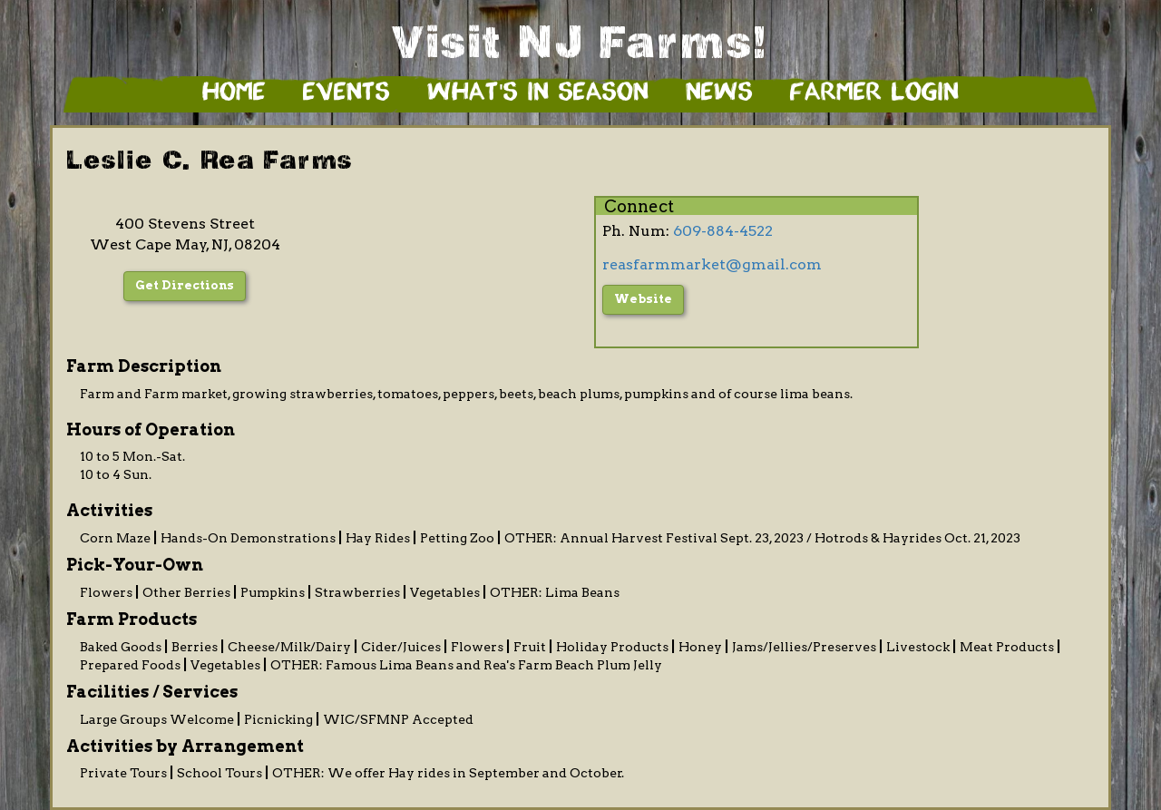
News (719, 93)
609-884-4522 (723, 230)
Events (346, 93)
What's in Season (538, 93)
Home (234, 93)
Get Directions (184, 285)
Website (643, 299)
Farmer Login (874, 93)
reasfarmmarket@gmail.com (712, 264)
